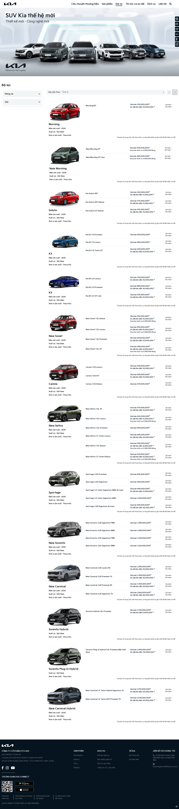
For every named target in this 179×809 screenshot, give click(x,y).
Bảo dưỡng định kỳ (104, 759)
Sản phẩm (107, 4)
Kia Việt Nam (134, 759)
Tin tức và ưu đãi (135, 4)
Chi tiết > (168, 105)
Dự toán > (168, 107)
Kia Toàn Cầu (134, 755)
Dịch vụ (151, 4)
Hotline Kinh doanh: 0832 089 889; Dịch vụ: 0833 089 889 (164, 757)
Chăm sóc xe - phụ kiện (106, 768)
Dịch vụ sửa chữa (103, 764)
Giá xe (118, 4)
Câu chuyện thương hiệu (85, 4)
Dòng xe (22, 94)
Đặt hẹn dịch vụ (103, 755)
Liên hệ (162, 4)
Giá (22, 102)
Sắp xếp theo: (54, 92)
